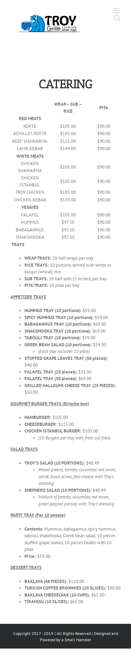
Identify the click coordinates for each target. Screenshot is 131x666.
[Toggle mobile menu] (117, 10)
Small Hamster (78, 639)
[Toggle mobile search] (117, 18)
